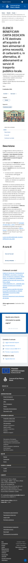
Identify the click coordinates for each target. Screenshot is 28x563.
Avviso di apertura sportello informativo (13, 289)
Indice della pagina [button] (9, 127)
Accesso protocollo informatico (6, 559)
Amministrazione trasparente (10, 527)
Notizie (5, 457)
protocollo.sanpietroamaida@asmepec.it (14, 495)
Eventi (5, 471)
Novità (8, 13)
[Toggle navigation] (3, 6)
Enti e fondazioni (7, 404)
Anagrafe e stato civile (9, 418)
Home (3, 13)
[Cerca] (25, 6)
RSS (2, 542)
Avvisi (13, 13)
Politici (5, 406)
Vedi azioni (14, 94)
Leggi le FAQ (6, 517)
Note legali (6, 532)
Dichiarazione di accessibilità (10, 534)
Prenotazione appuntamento (10, 513)
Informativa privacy (8, 529)
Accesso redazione (23, 548)
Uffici (4, 402)
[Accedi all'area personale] (22, 2)
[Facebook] (3, 389)
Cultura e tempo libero (9, 421)
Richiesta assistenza (8, 520)
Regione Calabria (6, 2)
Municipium (19, 547)
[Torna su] (25, 560)
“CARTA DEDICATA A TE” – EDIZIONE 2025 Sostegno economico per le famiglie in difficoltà (13, 285)
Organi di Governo (8, 397)
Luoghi (5, 468)
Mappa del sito (5, 549)
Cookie (3, 547)
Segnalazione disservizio (9, 515)
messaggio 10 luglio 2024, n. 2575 (13, 224)
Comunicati (6, 459)
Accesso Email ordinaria (5, 551)
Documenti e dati (7, 411)
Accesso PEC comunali (5, 555)
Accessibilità (4, 543)
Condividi (6, 94)
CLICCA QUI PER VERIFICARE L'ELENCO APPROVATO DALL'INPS (13, 238)
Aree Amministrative (8, 399)
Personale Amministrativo (10, 409)
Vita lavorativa (7, 423)
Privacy (3, 545)
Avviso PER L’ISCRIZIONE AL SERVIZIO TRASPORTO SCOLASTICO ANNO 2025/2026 (12, 292)
